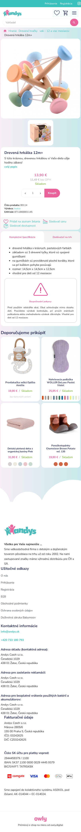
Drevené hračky (28, 31)
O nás (4, 576)
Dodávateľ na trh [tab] (62, 237)
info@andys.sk (10, 632)
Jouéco (17, 208)
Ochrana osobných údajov (17, 610)
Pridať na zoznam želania (22, 221)
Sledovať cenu (55, 221)
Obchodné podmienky (14, 603)
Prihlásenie (51, 3)
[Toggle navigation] (74, 13)
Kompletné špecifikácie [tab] (22, 237)
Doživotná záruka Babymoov (18, 617)
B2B (3, 596)
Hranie (13, 31)
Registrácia (66, 3)
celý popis (10, 167)
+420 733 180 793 (12, 640)
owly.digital (57, 825)
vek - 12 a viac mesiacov (54, 31)
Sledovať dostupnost (20, 226)
